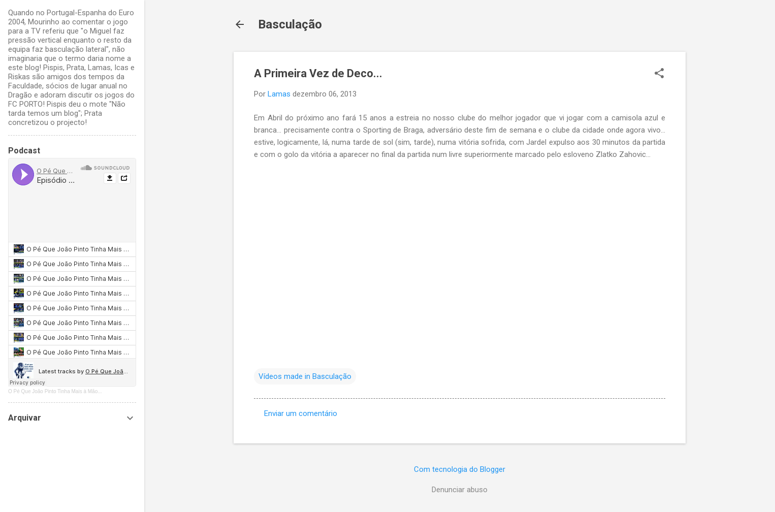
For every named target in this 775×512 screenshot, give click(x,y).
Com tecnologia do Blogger (459, 469)
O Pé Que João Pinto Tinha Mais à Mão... (55, 391)
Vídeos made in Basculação (305, 376)
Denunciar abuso (460, 489)
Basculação (290, 24)
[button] (659, 74)
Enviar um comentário (300, 413)
